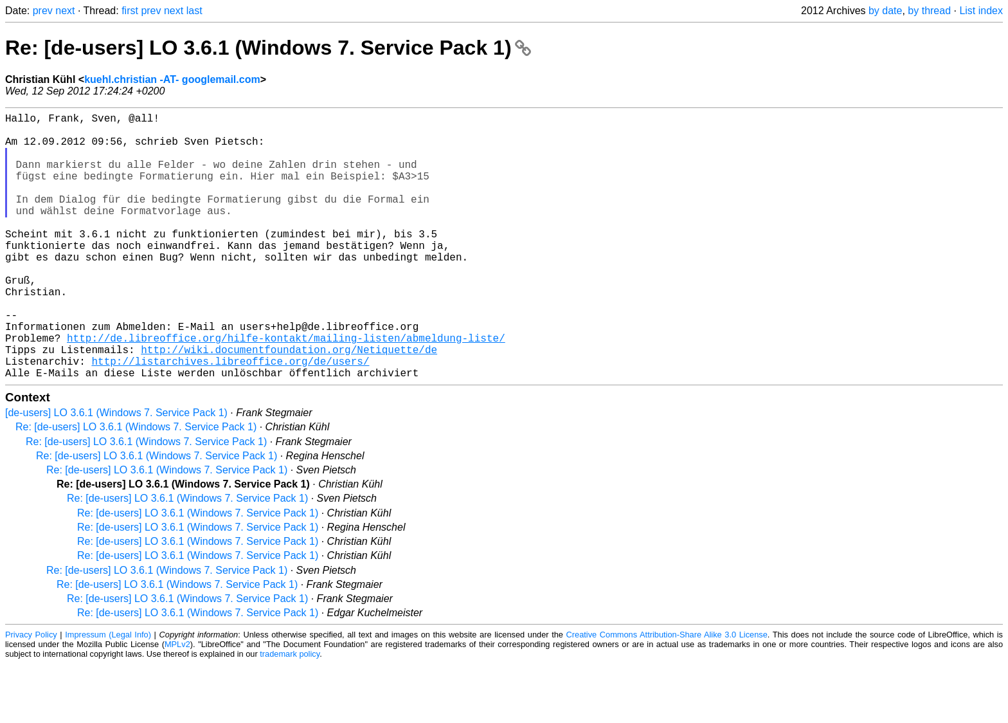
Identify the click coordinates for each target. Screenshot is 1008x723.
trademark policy (290, 713)
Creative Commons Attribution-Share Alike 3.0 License (667, 694)
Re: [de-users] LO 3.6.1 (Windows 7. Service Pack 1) (268, 47)
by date (885, 10)
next (65, 10)
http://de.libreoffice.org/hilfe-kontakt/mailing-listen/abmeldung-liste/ (286, 389)
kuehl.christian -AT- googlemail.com (172, 79)
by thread (929, 10)
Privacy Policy (31, 694)
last (194, 10)
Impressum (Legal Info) (108, 694)
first (130, 10)
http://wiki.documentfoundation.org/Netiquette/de (289, 403)
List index (981, 10)
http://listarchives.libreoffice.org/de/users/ (230, 417)
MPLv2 (177, 703)
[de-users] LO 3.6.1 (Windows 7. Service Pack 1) (116, 471)
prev (43, 10)
